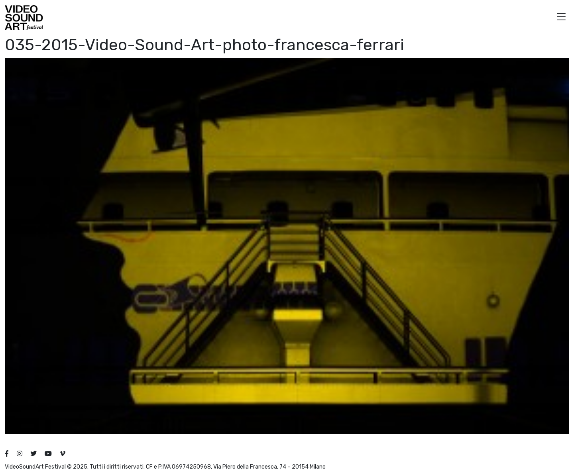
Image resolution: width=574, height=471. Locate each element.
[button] (561, 17)
